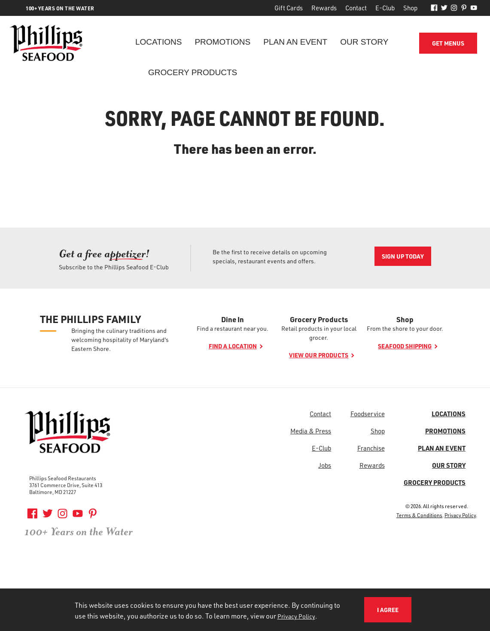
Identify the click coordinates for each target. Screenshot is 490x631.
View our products (318, 355)
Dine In (232, 319)
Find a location (233, 346)
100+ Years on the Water (78, 532)
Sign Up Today (403, 256)
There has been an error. (245, 148)
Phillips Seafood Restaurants (62, 478)
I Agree (388, 610)
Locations (158, 41)
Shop (410, 7)
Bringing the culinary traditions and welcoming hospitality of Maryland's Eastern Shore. (120, 339)
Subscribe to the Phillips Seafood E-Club (114, 267)
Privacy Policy (460, 515)
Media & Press (310, 431)
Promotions (222, 41)
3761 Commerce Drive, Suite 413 (65, 485)
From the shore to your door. (405, 328)
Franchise (371, 448)
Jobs (324, 465)
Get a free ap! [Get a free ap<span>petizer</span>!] (104, 254)
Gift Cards (288, 7)
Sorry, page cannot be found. (245, 117)
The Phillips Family (90, 319)
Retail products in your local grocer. (318, 332)
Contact (356, 7)
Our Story (364, 41)
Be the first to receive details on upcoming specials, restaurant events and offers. (270, 256)
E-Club (385, 7)
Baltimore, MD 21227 (52, 491)
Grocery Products (192, 72)
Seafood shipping (405, 346)
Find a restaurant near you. (232, 328)
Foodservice (367, 413)
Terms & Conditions (419, 515)
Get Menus (448, 43)
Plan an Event (295, 41)
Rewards (324, 7)
